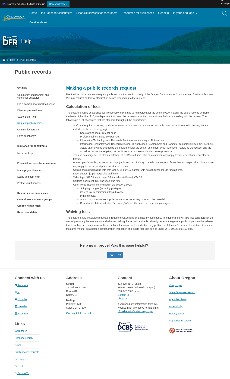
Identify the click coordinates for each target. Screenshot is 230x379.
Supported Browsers (180, 320)
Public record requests (27, 352)
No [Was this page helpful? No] (119, 254)
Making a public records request (101, 88)
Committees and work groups (34, 199)
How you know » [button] (58, 4)
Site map (19, 359)
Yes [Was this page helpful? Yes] (111, 254)
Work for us (21, 331)
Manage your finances (29, 170)
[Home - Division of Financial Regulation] (4, 59)
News (18, 345)
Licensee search (24, 338)
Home (33, 12)
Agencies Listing (178, 299)
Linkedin (21, 306)
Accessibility (175, 306)
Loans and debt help (28, 176)
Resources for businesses (138, 12)
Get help (163, 12)
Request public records (30, 123)
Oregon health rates (29, 205)
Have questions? (26, 135)
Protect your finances (29, 183)
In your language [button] (185, 13)
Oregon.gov (175, 285)
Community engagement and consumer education (33, 96)
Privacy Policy (176, 313)
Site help (19, 366)
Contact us (124, 294)
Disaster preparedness (29, 110)
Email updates (39, 23)
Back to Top (22, 373)
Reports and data (27, 212)
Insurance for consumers (56, 12)
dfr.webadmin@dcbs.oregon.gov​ (135, 311)
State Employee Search (182, 292)
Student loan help (27, 116)
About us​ (122, 298)
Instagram (22, 313)
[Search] (224, 13)
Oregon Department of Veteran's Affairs (181, 331)
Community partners (28, 129)
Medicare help (25, 153)
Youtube (21, 299)
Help (12, 59)
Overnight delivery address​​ (81, 313)
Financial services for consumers (96, 12)
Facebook (21, 285)
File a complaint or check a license (36, 104)
